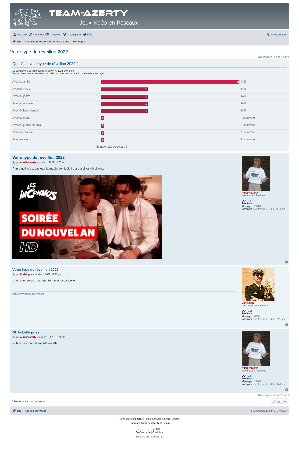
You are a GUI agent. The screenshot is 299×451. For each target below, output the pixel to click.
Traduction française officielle (144, 423)
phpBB (138, 419)
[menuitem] (19, 34)
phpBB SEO (157, 429)
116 (250, 310)
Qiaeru (166, 423)
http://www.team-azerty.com (28, 293)
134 (250, 200)
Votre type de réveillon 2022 (39, 51)
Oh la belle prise (25, 332)
